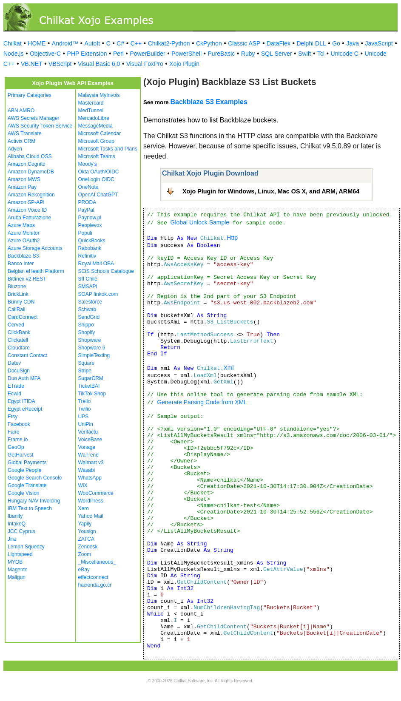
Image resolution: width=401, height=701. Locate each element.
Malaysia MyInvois (99, 95)
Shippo (86, 325)
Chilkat (12, 43)
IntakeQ (17, 524)
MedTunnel (91, 111)
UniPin (85, 424)
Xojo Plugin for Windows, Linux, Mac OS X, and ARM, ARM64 (270, 191)
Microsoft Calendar (99, 133)
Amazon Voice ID (27, 210)
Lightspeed (20, 554)
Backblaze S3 (23, 256)
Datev (14, 363)
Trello (84, 401)
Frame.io (18, 440)
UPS (83, 417)
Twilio (84, 409)
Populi (85, 233)
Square (86, 363)
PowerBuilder (147, 53)
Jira (12, 539)
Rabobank (90, 248)
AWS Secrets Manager (34, 118)
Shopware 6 (91, 348)
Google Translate (27, 485)
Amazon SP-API (26, 202)
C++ (136, 43)
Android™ (65, 43)
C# (120, 43)
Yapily (85, 524)
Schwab (87, 309)
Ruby (248, 53)
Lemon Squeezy (26, 547)
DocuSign (19, 371)
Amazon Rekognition (31, 195)
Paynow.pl (90, 218)
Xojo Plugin (184, 63)
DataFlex (278, 43)
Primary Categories (29, 95)
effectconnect (93, 577)
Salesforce (90, 302)
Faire (13, 432)
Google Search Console (35, 478)
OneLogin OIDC (96, 179)
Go (336, 43)
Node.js (13, 53)
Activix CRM (21, 141)
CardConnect (23, 317)
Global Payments (27, 462)
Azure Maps (21, 225)
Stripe (84, 371)
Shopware (89, 340)
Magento (18, 570)
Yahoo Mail (90, 516)
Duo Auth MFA (24, 378)
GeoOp (16, 447)
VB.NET (32, 63)
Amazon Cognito (27, 164)
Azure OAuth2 (24, 241)
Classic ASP (244, 43)
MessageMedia (95, 126)
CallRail (16, 309)
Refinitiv (87, 256)
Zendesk (88, 547)
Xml (228, 367)
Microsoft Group (96, 141)
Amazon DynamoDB (31, 172)
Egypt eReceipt (25, 409)
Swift (304, 53)
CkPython (209, 43)
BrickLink (18, 294)
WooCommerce (96, 493)
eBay (84, 570)
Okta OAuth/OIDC (98, 172)
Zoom (84, 554)
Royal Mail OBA (96, 264)
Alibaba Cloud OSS (29, 156)
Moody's (87, 164)
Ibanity (15, 516)
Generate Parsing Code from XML (202, 402)
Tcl (320, 53)
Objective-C (45, 53)
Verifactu (88, 432)
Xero (83, 508)
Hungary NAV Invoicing (34, 501)
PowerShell (186, 53)
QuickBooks (91, 241)
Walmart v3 (91, 462)
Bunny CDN (21, 302)
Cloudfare (19, 348)
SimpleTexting (94, 355)
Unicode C (344, 53)
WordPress (90, 501)
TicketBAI (89, 386)
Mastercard (91, 103)
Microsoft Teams (96, 156)
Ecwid (14, 394)
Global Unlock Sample (200, 222)
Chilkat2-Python (169, 43)
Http (232, 237)
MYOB (15, 562)
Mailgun (17, 577)
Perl (118, 53)
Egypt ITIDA (21, 401)
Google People (24, 470)
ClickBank (19, 332)
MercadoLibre (93, 118)
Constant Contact (27, 355)
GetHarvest (21, 455)
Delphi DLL (311, 43)
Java (352, 43)
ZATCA (86, 539)
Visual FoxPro (144, 63)
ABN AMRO (21, 111)
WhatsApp (90, 478)
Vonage (87, 447)
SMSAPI (87, 286)
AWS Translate (25, 133)
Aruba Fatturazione (29, 218)
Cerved (16, 325)
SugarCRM (90, 378)
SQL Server (276, 53)
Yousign (87, 531)
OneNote (88, 187)
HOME (37, 43)
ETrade (16, 386)
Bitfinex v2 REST (27, 279)
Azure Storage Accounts (35, 248)
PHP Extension (87, 53)
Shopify (86, 332)
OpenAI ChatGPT (98, 195)
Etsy (12, 417)
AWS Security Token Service (40, 126)
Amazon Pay (22, 187)
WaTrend (88, 455)
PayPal (86, 210)
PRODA (87, 202)
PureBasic (221, 53)
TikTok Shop (92, 394)
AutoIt (92, 43)
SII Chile (87, 279)
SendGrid (89, 317)
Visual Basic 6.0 (99, 63)
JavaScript (379, 43)
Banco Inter (21, 264)
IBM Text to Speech (30, 508)
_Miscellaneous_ (97, 562)
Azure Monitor (24, 233)
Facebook (19, 424)
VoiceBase (90, 440)
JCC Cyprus (21, 531)
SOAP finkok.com (98, 294)
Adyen (15, 149)
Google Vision (24, 493)
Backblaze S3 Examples (208, 101)
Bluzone (17, 286)
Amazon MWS (24, 179)
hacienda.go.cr (95, 585)
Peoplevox (90, 225)
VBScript (59, 63)
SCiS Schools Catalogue (106, 271)
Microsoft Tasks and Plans (107, 149)
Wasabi (86, 470)
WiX (83, 485)
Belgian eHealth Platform (36, 271)
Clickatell (18, 340)
